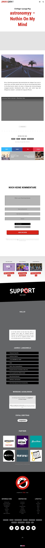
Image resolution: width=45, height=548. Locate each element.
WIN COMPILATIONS (9, 261)
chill (18, 138)
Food (38, 502)
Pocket (38, 149)
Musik (13, 138)
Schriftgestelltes (22, 512)
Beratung (14, 522)
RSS (32, 522)
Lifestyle (38, 499)
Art (22, 504)
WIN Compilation (7, 513)
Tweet (6, 149)
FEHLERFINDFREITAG (36, 261)
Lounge (23, 138)
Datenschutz (21, 522)
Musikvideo (30, 138)
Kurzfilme (7, 509)
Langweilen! (22, 420)
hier (17, 239)
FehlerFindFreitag (6, 503)
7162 (24, 492)
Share (17, 149)
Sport (38, 507)
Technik (38, 510)
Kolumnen (38, 503)
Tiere (38, 512)
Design (22, 507)
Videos (22, 513)
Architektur (22, 503)
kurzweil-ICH (22, 510)
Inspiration (22, 499)
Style (38, 509)
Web (38, 513)
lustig (7, 512)
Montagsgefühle (7, 504)
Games (6, 510)
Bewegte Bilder (22, 506)
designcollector (23, 126)
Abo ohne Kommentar (22, 226)
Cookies (28, 522)
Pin (27, 149)
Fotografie (22, 509)
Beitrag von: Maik (22, 136)
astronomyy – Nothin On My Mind (22, 18)
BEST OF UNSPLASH (22, 261)
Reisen (38, 506)
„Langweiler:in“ (30, 397)
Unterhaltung (7, 499)
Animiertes (22, 502)
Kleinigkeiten (6, 506)
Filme (7, 507)
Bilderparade (6, 502)
